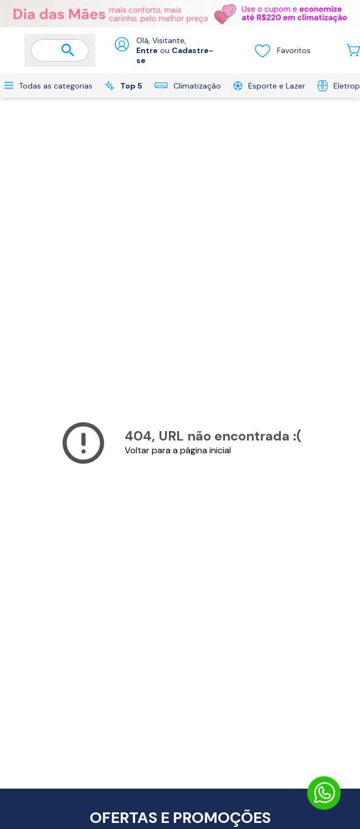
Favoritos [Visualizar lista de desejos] (282, 50)
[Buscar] (68, 51)
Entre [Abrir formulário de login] (147, 50)
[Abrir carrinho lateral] (353, 50)
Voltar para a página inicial (178, 450)
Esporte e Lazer (269, 86)
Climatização (188, 86)
